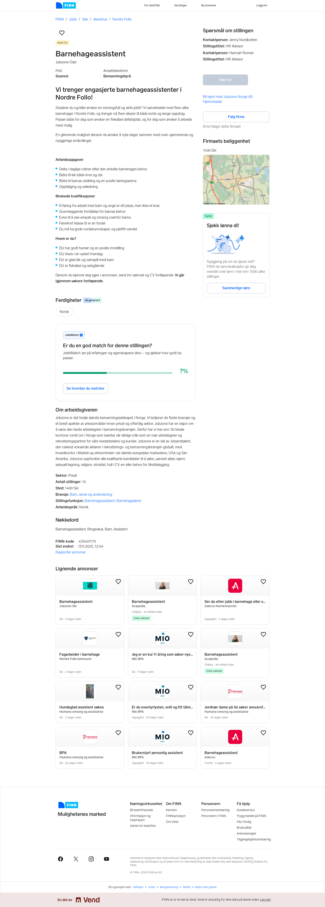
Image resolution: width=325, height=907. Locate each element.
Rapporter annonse (70, 552)
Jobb (73, 19)
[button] (62, 33)
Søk (85, 19)
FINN (60, 19)
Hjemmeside (212, 101)
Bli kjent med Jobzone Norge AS (228, 97)
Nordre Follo (122, 19)
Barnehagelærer (128, 501)
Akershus (100, 19)
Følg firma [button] (236, 117)
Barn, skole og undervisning (91, 494)
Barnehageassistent (100, 501)
